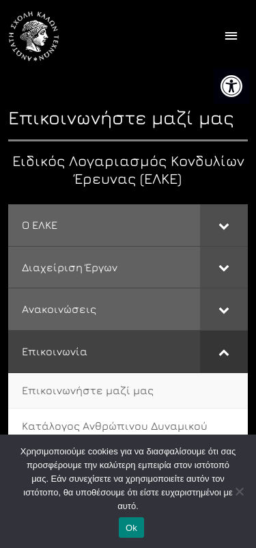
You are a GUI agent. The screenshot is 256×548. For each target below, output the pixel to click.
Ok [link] (131, 528)
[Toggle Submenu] (224, 225)
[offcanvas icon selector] (231, 36)
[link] (231, 86)
